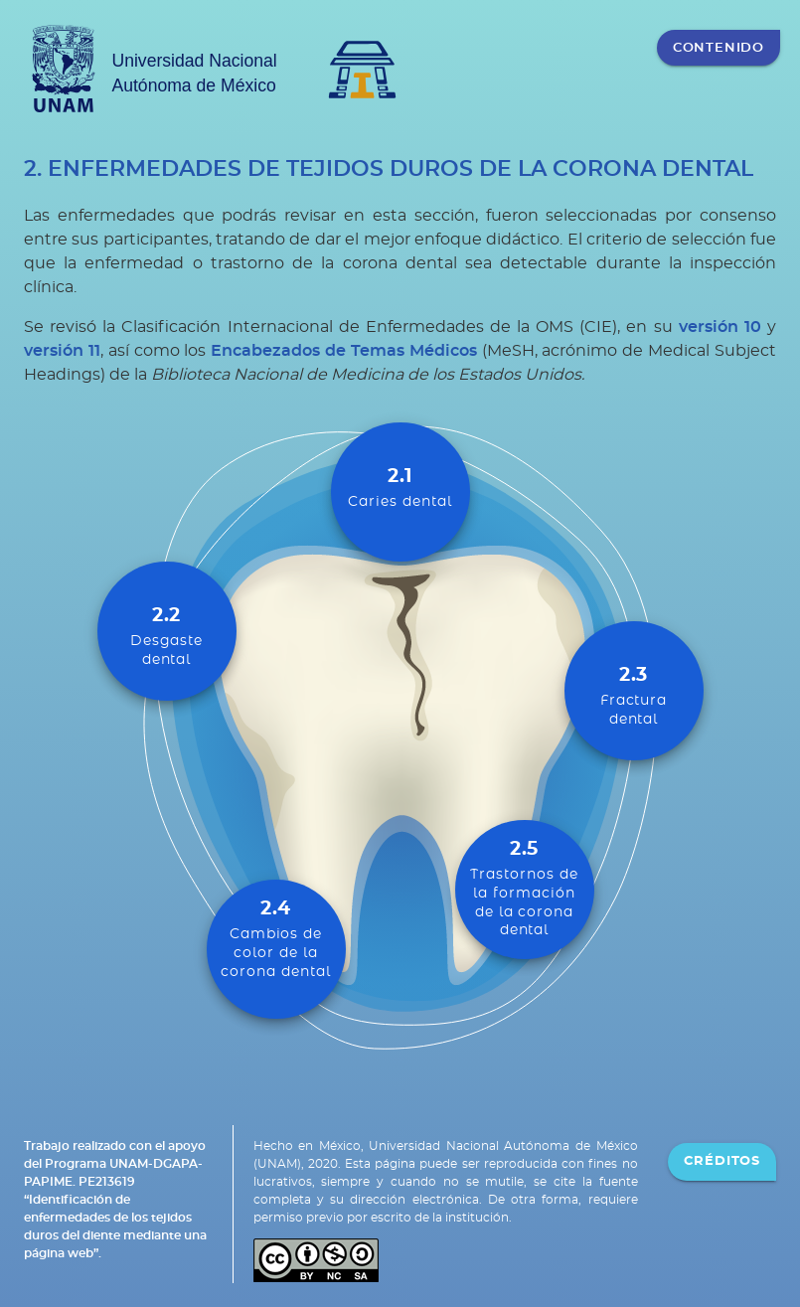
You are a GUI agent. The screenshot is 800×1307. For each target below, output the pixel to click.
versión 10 (720, 327)
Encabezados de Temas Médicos (344, 351)
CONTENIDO (718, 48)
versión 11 (62, 351)
